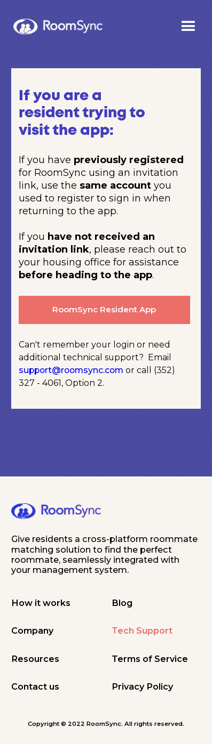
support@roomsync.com (71, 370)
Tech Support (142, 630)
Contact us (35, 686)
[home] (58, 27)
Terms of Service (150, 658)
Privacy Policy (142, 686)
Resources (35, 658)
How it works (40, 602)
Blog (122, 602)
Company (32, 630)
